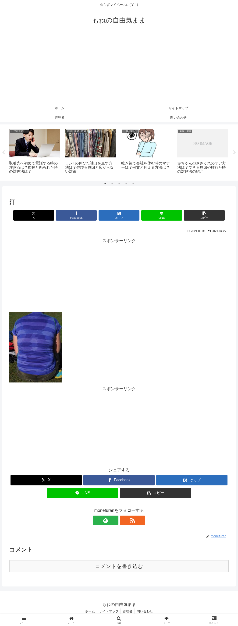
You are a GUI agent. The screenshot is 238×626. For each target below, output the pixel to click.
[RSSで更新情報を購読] (124, 520)
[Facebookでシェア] (82, 215)
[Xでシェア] (45, 215)
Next (234, 152)
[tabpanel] (34, 151)
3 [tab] (119, 183)
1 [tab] (105, 183)
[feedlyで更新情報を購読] (113, 520)
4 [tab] (126, 183)
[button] (192, 215)
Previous (3, 152)
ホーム (89, 611)
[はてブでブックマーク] (118, 215)
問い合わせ (146, 611)
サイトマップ (108, 611)
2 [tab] (112, 183)
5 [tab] (133, 183)
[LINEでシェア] (155, 215)
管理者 (128, 611)
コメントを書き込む (119, 566)
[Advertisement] (119, 68)
